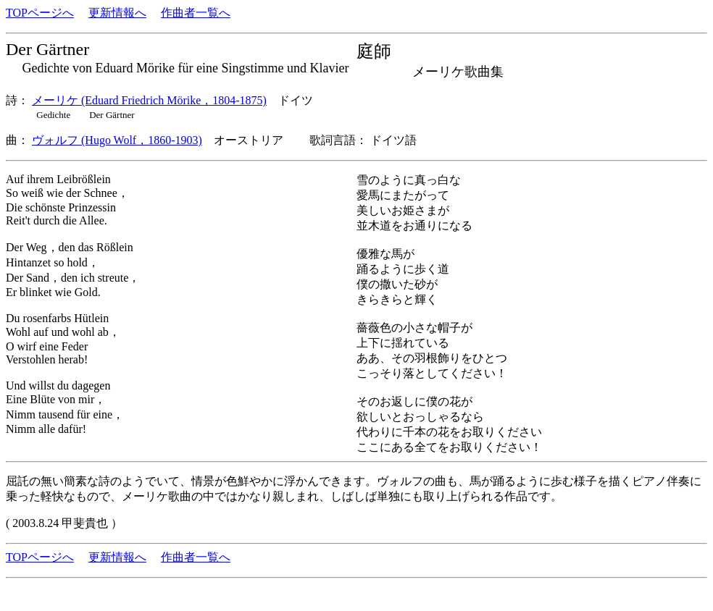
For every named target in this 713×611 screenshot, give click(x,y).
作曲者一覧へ (195, 13)
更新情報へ (117, 13)
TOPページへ (40, 13)
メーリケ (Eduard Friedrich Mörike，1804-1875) (149, 100)
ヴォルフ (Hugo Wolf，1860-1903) (117, 140)
